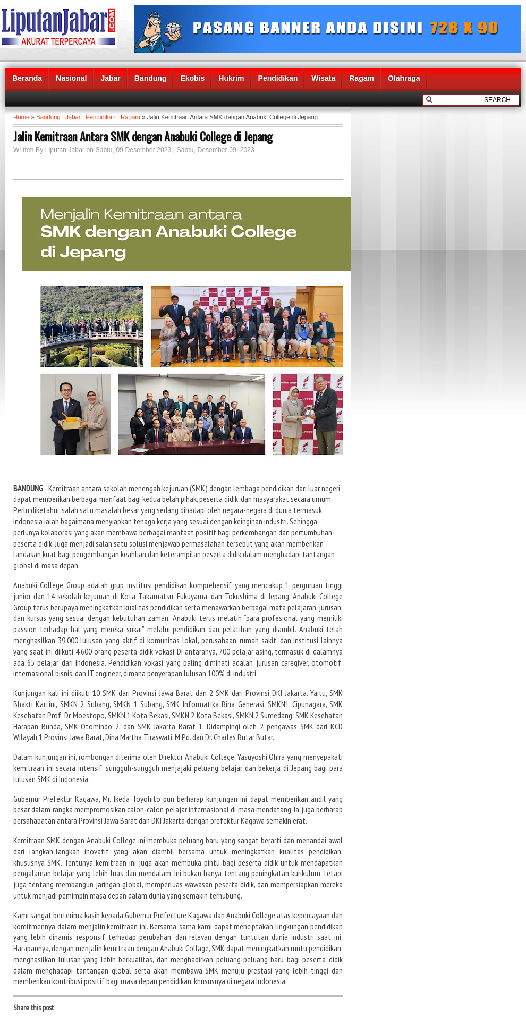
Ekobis (192, 78)
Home (21, 117)
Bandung (150, 78)
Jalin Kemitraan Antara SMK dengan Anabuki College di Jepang (143, 136)
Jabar (110, 78)
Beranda (27, 78)
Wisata (323, 78)
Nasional (71, 78)
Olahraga (404, 78)
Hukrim (231, 78)
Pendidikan (278, 78)
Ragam (361, 78)
